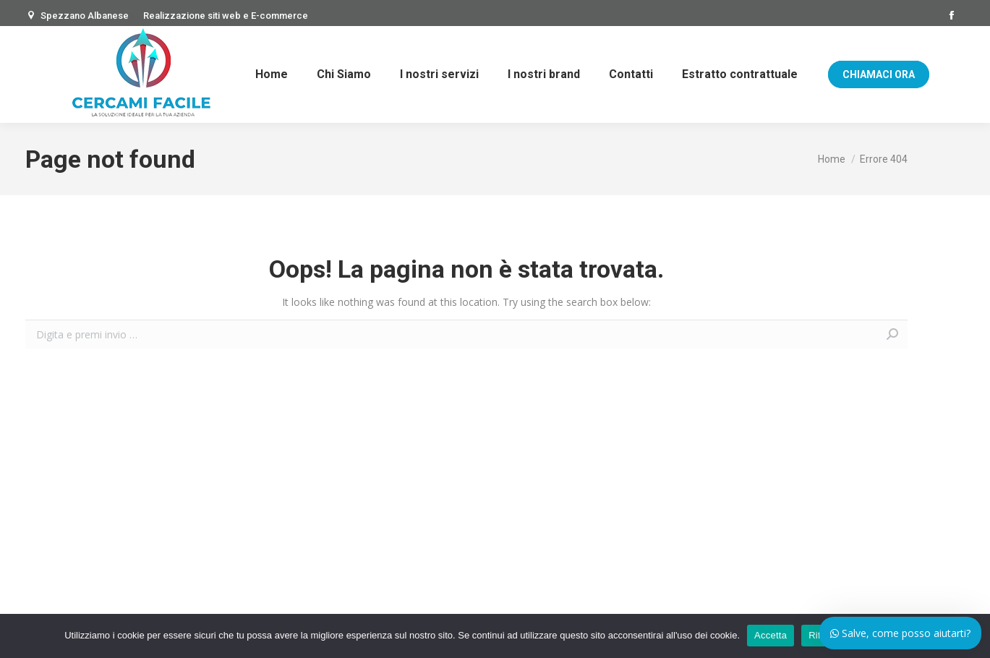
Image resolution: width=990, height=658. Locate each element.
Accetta (770, 635)
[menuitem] (271, 74)
